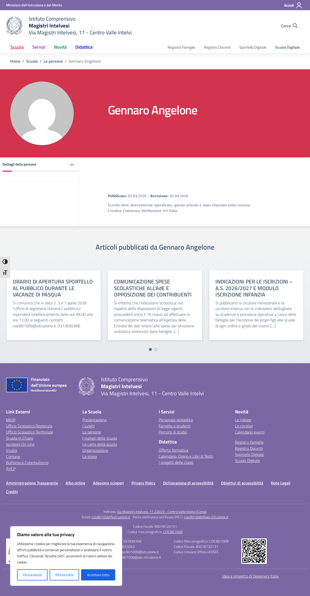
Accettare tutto (98, 574)
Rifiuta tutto (64, 574)
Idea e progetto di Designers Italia (250, 576)
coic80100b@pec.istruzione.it (206, 517)
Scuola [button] (17, 47)
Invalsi (11, 450)
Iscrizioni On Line (20, 444)
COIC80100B (173, 531)
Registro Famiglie (181, 47)
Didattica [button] (84, 47)
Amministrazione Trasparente (32, 483)
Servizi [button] (38, 47)
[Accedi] (293, 5)
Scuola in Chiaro (19, 438)
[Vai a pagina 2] (155, 349)
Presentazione (94, 420)
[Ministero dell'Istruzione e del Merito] (34, 5)
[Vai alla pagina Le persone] (53, 61)
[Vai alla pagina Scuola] (32, 61)
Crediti (12, 492)
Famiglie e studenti (174, 426)
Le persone (91, 432)
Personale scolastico (176, 420)
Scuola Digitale (287, 47)
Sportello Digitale (253, 47)
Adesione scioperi (108, 483)
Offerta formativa (173, 450)
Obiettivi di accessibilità (242, 483)
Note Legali (280, 483)
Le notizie (243, 420)
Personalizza (32, 574)
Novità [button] (60, 47)
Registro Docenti (217, 47)
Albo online (75, 483)
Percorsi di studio (173, 432)
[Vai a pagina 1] (150, 349)
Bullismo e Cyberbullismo (27, 462)
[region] (66, 556)
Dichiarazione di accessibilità (188, 483)
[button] (41, 165)
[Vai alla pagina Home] (15, 61)
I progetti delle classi (176, 462)
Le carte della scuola (99, 444)
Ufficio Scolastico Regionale (29, 426)
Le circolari (244, 426)
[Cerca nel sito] (289, 25)
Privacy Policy (143, 483)
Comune (13, 456)
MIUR (11, 420)
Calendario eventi (249, 432)
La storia (89, 456)
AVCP (11, 469)
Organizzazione (95, 450)
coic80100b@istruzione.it (111, 517)
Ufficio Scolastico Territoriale (29, 432)
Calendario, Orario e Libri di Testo (186, 456)
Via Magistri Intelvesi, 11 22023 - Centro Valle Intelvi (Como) (161, 511)
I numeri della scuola (99, 438)
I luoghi (88, 426)
